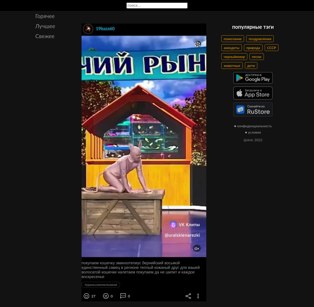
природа (253, 48)
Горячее (45, 16)
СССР (271, 48)
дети (251, 65)
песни (256, 56)
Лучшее (45, 26)
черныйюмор (234, 56)
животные (232, 65)
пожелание (233, 39)
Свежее (45, 36)
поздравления (260, 39)
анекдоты (231, 48)
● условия (253, 132)
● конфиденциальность (253, 126)
